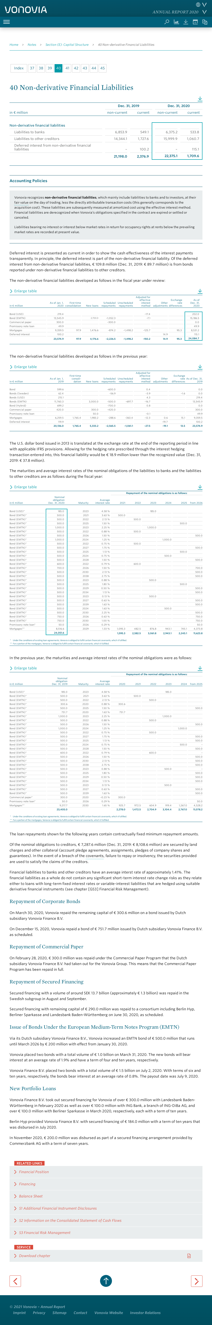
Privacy (39, 1313)
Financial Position (34, 1172)
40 (58, 68)
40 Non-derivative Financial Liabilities (126, 44)
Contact (80, 1313)
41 (67, 68)
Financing (27, 1184)
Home (14, 44)
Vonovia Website (108, 1313)
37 (32, 68)
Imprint (19, 1313)
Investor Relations (145, 1313)
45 (102, 68)
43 (85, 68)
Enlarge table (25, 291)
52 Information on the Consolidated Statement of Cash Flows (70, 1220)
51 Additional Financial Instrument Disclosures (58, 1208)
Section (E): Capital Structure (67, 44)
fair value (21, 202)
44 (93, 68)
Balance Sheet (31, 1196)
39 (50, 68)
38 (41, 68)
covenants (95, 856)
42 (76, 68)
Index (19, 68)
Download (200, 98)
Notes (32, 44)
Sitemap (59, 1313)
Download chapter (34, 1256)
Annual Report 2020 (175, 11)
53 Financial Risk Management (45, 1233)
